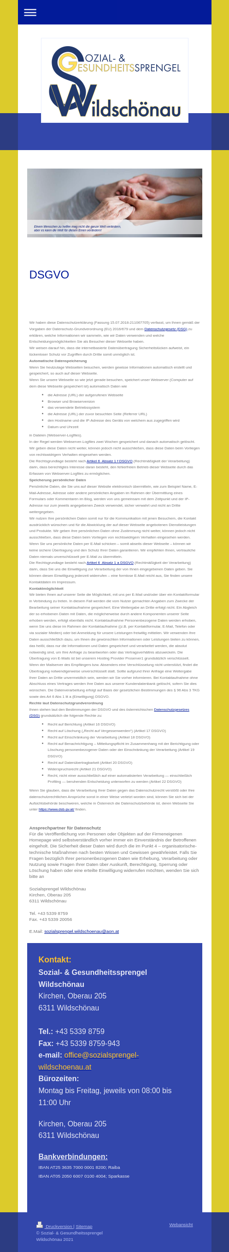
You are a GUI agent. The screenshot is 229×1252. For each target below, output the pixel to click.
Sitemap (84, 1226)
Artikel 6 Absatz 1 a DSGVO (110, 563)
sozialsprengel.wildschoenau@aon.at (81, 931)
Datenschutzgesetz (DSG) (165, 329)
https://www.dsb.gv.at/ (56, 809)
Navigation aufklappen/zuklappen (114, 12)
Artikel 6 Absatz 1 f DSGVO (110, 461)
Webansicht (181, 1224)
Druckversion (55, 1226)
